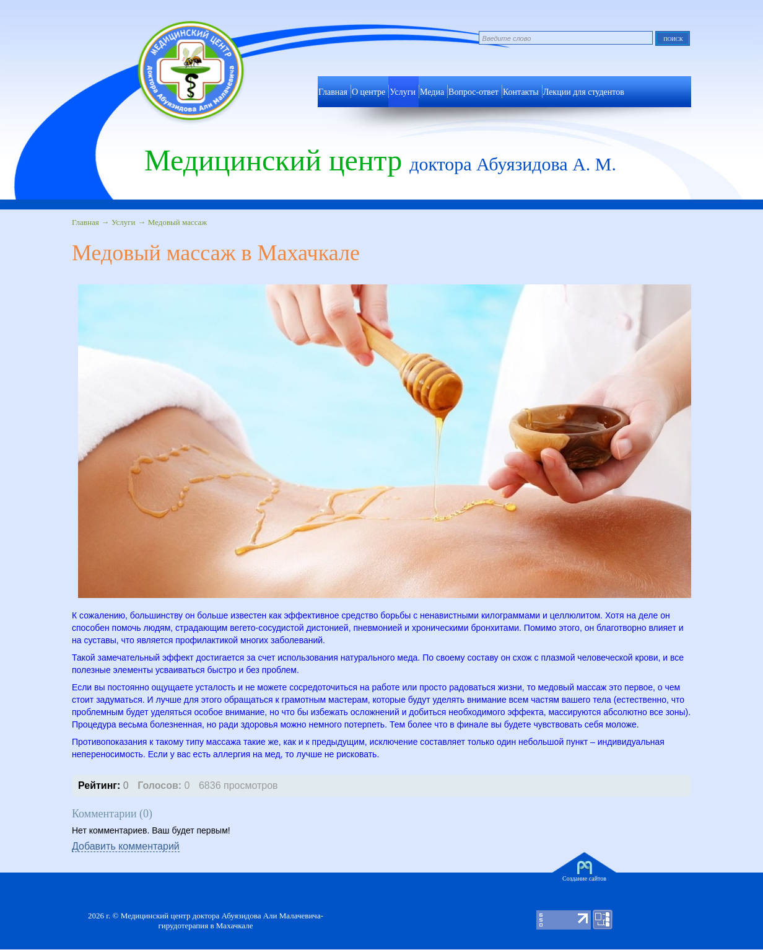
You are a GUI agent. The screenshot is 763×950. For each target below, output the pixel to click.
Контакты (521, 92)
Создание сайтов (584, 878)
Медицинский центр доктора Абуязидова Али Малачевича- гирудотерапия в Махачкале (222, 920)
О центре (368, 92)
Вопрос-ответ (473, 92)
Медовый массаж (177, 222)
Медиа (432, 92)
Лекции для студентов (583, 92)
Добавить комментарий (126, 846)
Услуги (403, 92)
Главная (85, 222)
